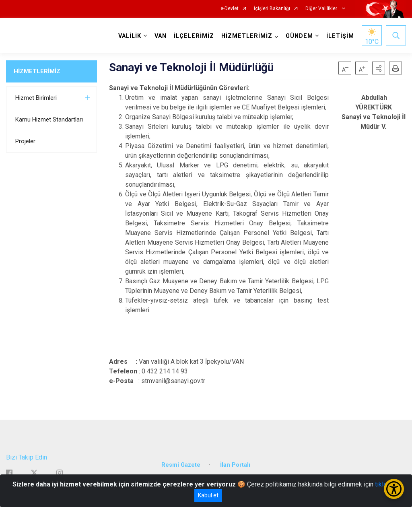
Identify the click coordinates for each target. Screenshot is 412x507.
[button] (378, 68)
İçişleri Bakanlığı (272, 8)
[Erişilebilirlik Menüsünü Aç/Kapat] (394, 489)
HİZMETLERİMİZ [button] (246, 36)
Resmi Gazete (180, 465)
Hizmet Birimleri (36, 97)
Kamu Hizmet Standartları (49, 119)
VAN (160, 36)
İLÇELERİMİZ (194, 36)
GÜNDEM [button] (299, 36)
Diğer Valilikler (321, 8)
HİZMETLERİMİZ (37, 71)
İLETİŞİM (340, 36)
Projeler (25, 141)
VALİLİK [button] (129, 36)
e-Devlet (229, 8)
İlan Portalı (235, 465)
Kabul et (208, 495)
